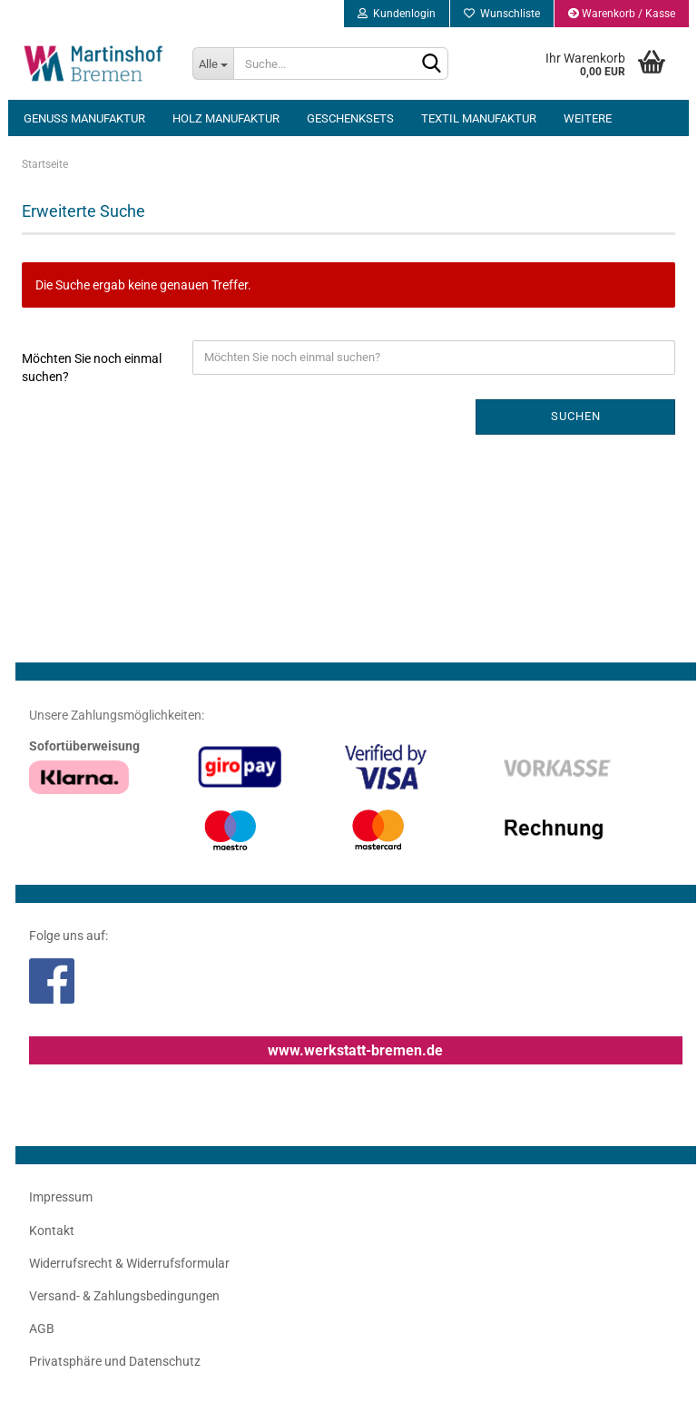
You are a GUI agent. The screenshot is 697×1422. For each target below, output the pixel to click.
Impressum (61, 1197)
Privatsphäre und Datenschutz (115, 1361)
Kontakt (51, 1230)
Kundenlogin (397, 13)
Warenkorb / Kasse (621, 13)
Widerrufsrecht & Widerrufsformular (129, 1263)
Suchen (576, 416)
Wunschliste (502, 13)
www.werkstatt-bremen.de (355, 1050)
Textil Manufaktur (478, 118)
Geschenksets (350, 118)
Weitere (588, 118)
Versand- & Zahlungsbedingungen (124, 1296)
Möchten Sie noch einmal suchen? (92, 367)
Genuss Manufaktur (84, 118)
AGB (41, 1328)
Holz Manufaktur (226, 118)
